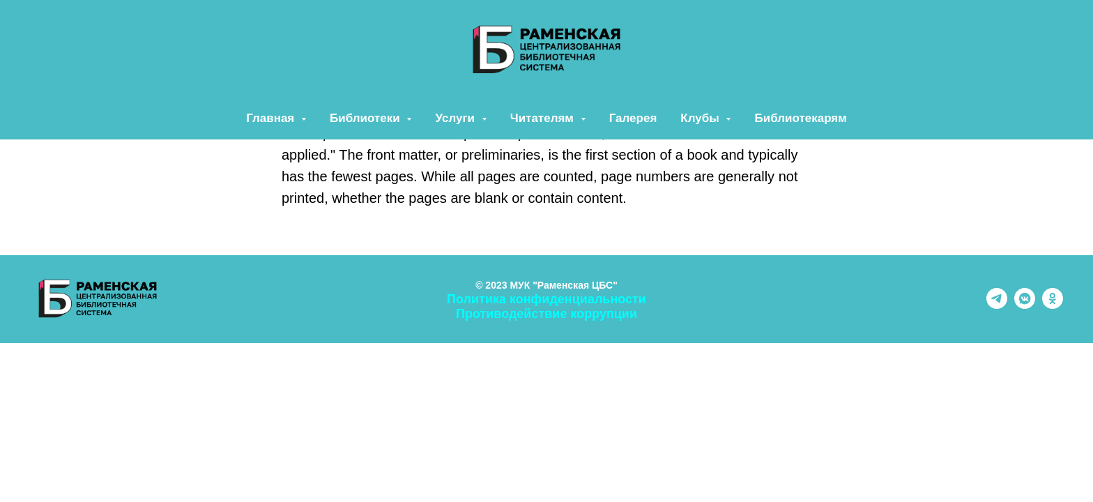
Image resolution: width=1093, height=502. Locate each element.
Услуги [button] (456, 118)
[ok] (1052, 305)
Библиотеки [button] (366, 118)
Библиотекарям (800, 118)
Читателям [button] (543, 118)
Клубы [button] (701, 118)
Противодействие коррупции (546, 314)
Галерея (633, 118)
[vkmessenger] (1024, 305)
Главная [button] (272, 118)
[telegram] (996, 305)
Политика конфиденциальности (546, 299)
